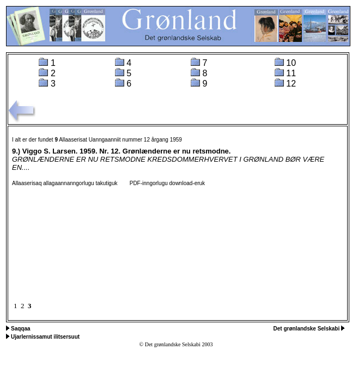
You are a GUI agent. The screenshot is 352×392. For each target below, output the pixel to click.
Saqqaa (21, 329)
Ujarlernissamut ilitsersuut (45, 337)
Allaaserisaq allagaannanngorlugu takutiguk (64, 183)
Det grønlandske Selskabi (308, 329)
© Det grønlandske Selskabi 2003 (176, 344)
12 (291, 83)
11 (291, 73)
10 (291, 63)
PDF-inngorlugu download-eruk (162, 183)
